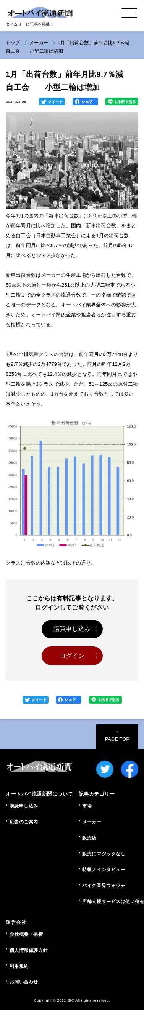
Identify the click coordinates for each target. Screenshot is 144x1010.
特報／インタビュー (103, 869)
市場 (87, 806)
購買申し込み (72, 628)
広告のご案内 (24, 822)
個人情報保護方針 (29, 950)
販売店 (89, 838)
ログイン (72, 656)
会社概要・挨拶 (26, 934)
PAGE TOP (117, 735)
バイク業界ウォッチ (103, 885)
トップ (13, 42)
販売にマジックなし (103, 854)
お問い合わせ (24, 981)
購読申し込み (24, 806)
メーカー (39, 42)
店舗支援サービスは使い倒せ (110, 901)
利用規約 (19, 966)
